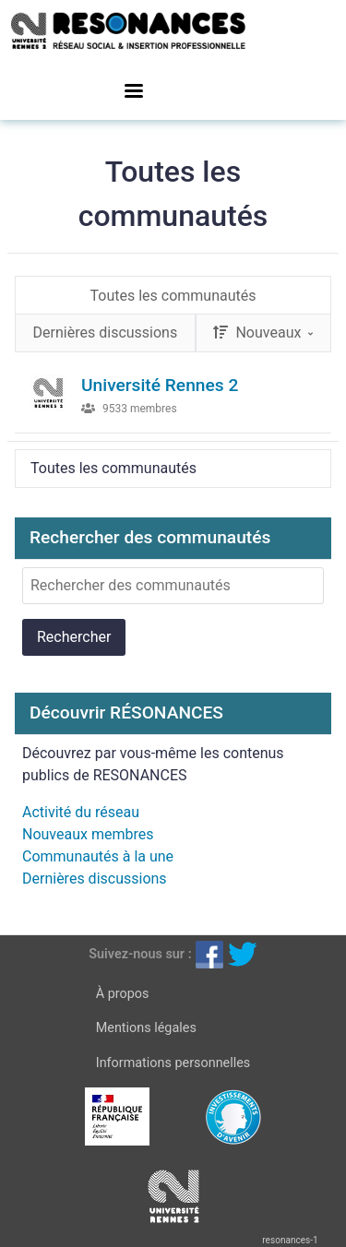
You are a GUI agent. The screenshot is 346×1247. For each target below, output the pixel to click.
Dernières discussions (94, 878)
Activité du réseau (80, 812)
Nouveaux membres (87, 834)
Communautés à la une (97, 856)
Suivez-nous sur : (140, 953)
